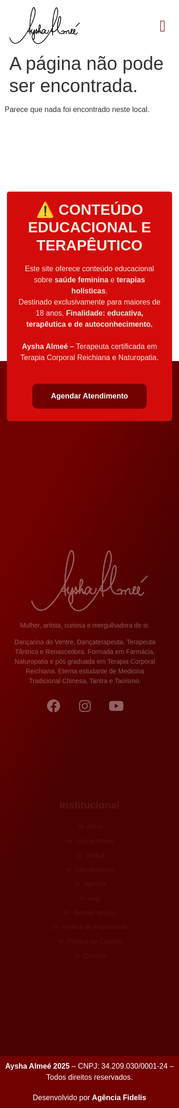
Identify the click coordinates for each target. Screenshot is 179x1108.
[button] (163, 26)
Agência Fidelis (119, 1098)
